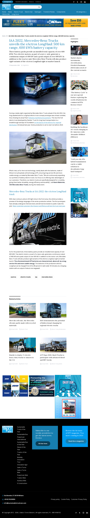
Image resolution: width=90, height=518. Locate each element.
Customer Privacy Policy (79, 499)
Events (60, 364)
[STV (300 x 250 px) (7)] (68, 408)
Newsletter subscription (21, 2)
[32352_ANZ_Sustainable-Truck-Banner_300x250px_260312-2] (15, 386)
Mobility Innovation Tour (20, 459)
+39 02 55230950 (8, 499)
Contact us (38, 2)
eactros (13, 277)
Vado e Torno (21, 467)
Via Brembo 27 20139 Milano (13, 495)
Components (61, 12)
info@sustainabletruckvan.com (14, 503)
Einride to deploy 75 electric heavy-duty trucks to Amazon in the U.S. (21, 357)
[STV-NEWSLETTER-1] (79, 195)
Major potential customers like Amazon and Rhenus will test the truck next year (39, 206)
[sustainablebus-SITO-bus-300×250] (79, 210)
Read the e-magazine (76, 441)
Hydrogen (38, 12)
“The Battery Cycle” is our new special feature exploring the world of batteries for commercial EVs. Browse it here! (79, 98)
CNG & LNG (6, 14)
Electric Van (29, 12)
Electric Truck (18, 12)
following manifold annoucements (39, 118)
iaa (36, 277)
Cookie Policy (65, 499)
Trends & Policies (49, 12)
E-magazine (7, 1)
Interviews (74, 76)
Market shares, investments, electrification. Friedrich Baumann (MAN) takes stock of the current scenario (78, 64)
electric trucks (25, 277)
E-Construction (22, 483)
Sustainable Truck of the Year (21, 429)
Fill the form (42, 444)
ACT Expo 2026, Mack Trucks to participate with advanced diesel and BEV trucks (52, 357)
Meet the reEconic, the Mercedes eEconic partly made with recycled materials (22, 323)
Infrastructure (75, 143)
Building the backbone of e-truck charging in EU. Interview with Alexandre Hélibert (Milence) (79, 132)
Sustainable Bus (22, 434)
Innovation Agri (22, 465)
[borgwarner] (41, 386)
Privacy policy (55, 499)
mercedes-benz (47, 277)
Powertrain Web (22, 475)
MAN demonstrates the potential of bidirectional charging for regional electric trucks (52, 323)
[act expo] (45, 23)
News (10, 12)
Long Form (15, 14)
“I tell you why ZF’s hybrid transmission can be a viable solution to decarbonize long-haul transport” (78, 165)
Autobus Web (21, 481)
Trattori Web (21, 478)
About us (31, 2)
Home (4, 12)
